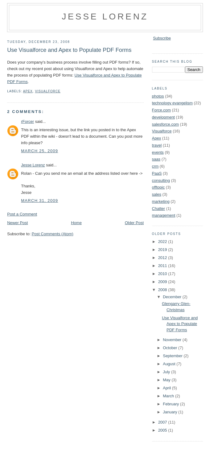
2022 (163, 241)
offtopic (158, 187)
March (169, 396)
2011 (163, 265)
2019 (163, 249)
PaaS (157, 173)
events (158, 152)
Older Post (134, 222)
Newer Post (17, 222)
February (171, 404)
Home (76, 222)
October (170, 347)
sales (156, 194)
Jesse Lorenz (105, 16)
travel (157, 145)
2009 (163, 281)
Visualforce (47, 91)
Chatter (158, 208)
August (169, 364)
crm (155, 166)
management (163, 215)
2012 (163, 257)
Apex (28, 91)
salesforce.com (165, 124)
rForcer (27, 121)
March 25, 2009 (39, 150)
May (167, 380)
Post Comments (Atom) (52, 234)
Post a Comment (22, 214)
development (163, 117)
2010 (163, 273)
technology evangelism (172, 103)
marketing (161, 201)
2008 (163, 289)
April (167, 388)
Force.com (161, 110)
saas (156, 159)
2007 (163, 422)
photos (158, 96)
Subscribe (162, 38)
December (173, 297)
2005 (163, 430)
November (173, 339)
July (167, 372)
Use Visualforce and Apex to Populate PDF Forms (69, 50)
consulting (161, 180)
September (173, 355)
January (170, 412)
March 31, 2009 (39, 200)
